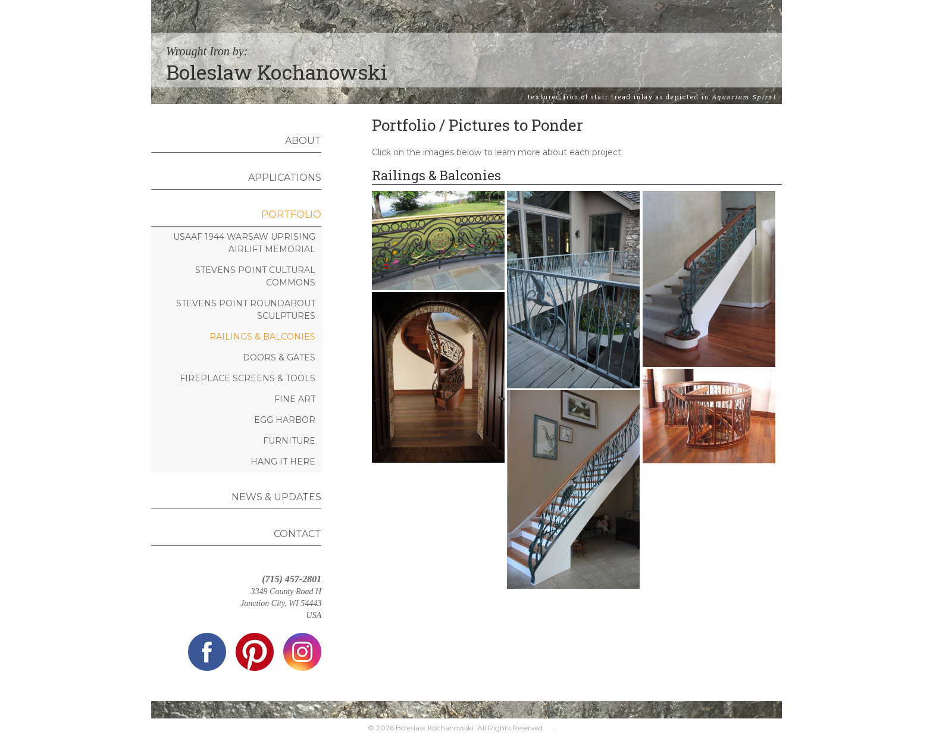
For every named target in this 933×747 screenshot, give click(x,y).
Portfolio (291, 214)
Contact (297, 533)
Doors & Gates (279, 357)
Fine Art (294, 399)
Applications (284, 177)
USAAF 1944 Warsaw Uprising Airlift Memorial (244, 243)
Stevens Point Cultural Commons (255, 276)
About (303, 140)
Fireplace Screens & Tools (247, 378)
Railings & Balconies (262, 336)
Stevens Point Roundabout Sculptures (245, 309)
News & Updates (276, 497)
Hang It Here (283, 461)
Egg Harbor (284, 420)
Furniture (289, 440)
